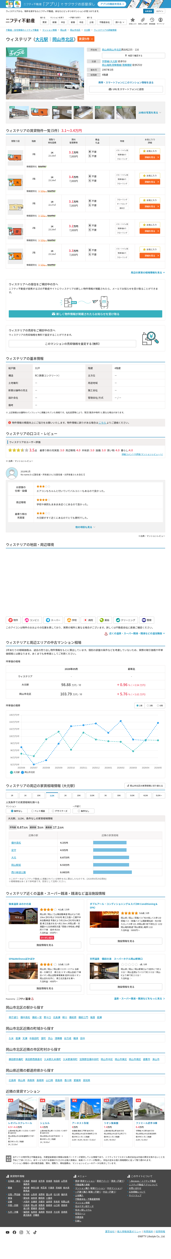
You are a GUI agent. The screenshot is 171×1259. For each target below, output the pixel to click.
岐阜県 (34, 1197)
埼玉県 (44, 1187)
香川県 (68, 1080)
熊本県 (49, 1211)
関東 (10, 1187)
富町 (43, 1038)
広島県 (12, 1080)
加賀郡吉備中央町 (89, 1059)
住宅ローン (80, 1213)
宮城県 (49, 1180)
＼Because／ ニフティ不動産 (142, 1180)
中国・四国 (13, 1205)
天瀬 (24, 1038)
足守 (13, 850)
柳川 (64, 1017)
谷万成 (67, 1038)
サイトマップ (135, 1195)
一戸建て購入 (81, 1191)
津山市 (155, 1059)
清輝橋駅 (127, 65)
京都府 (41, 1201)
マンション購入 (82, 1188)
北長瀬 (56, 1017)
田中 (82, 1038)
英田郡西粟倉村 (33, 1059)
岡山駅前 (16, 865)
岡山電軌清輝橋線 (111, 65)
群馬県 (26, 1190)
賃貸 (77, 1180)
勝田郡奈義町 (16, 1059)
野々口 (47, 1017)
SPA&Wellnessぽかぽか (22, 958)
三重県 (49, 1197)
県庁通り (13, 1017)
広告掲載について (137, 1191)
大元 (13, 857)
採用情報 (160, 1231)
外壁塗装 (79, 1216)
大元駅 (41, 39)
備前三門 (83, 1017)
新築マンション (98, 1188)
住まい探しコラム (83, 1209)
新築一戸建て (95, 1191)
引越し (78, 1220)
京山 (50, 1038)
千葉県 (51, 1187)
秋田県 (57, 1180)
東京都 (26, 1187)
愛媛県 (77, 1080)
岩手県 (41, 1180)
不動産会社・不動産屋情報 (87, 1198)
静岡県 (41, 1197)
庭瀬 (99, 1017)
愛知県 (26, 1197)
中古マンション (114, 1188)
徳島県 (58, 1080)
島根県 (40, 1080)
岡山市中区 (107, 1059)
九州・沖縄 (13, 1211)
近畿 (10, 1201)
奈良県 (57, 1201)
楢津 (75, 1038)
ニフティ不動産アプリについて (143, 1184)
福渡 (92, 1017)
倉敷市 (146, 1059)
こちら (102, 422)
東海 (10, 1197)
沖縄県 (36, 1214)
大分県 (57, 1211)
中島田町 (34, 1038)
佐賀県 (34, 1211)
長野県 (41, 1194)
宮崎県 (64, 1211)
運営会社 (110, 1231)
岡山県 (105, 49)
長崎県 (41, 1211)
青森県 (34, 1180)
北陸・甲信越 (14, 1194)
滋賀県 (49, 1201)
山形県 (64, 1180)
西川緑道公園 (18, 872)
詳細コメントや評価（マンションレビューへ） (142, 454)
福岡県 (26, 1211)
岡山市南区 (135, 1059)
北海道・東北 (14, 1180)
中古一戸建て (109, 1191)
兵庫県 (34, 1201)
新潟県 (26, 1194)
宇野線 (105, 61)
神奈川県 (35, 1187)
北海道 (26, 1180)
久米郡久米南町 (52, 1059)
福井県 (64, 1194)
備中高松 (16, 842)
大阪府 (26, 1201)
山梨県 (34, 1194)
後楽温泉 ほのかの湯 (20, 904)
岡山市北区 (63, 39)
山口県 (49, 1080)
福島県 (26, 1183)
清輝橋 (58, 1038)
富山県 (49, 1194)
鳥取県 (31, 1080)
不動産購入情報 (82, 1184)
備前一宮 (37, 1017)
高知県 (86, 1080)
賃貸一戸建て (117, 1180)
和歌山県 (65, 1201)
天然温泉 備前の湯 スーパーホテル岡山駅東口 (116, 958)
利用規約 (148, 1231)
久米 (11, 1038)
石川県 (57, 1194)
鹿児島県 (27, 1214)
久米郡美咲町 (70, 1059)
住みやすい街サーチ (84, 1206)
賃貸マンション (87, 1180)
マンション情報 (82, 1202)
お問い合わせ (135, 1188)
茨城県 (59, 1187)
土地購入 (79, 1195)
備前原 (72, 1017)
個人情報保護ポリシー (129, 1231)
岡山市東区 (121, 1059)
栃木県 (66, 1187)
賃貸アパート (103, 1180)
